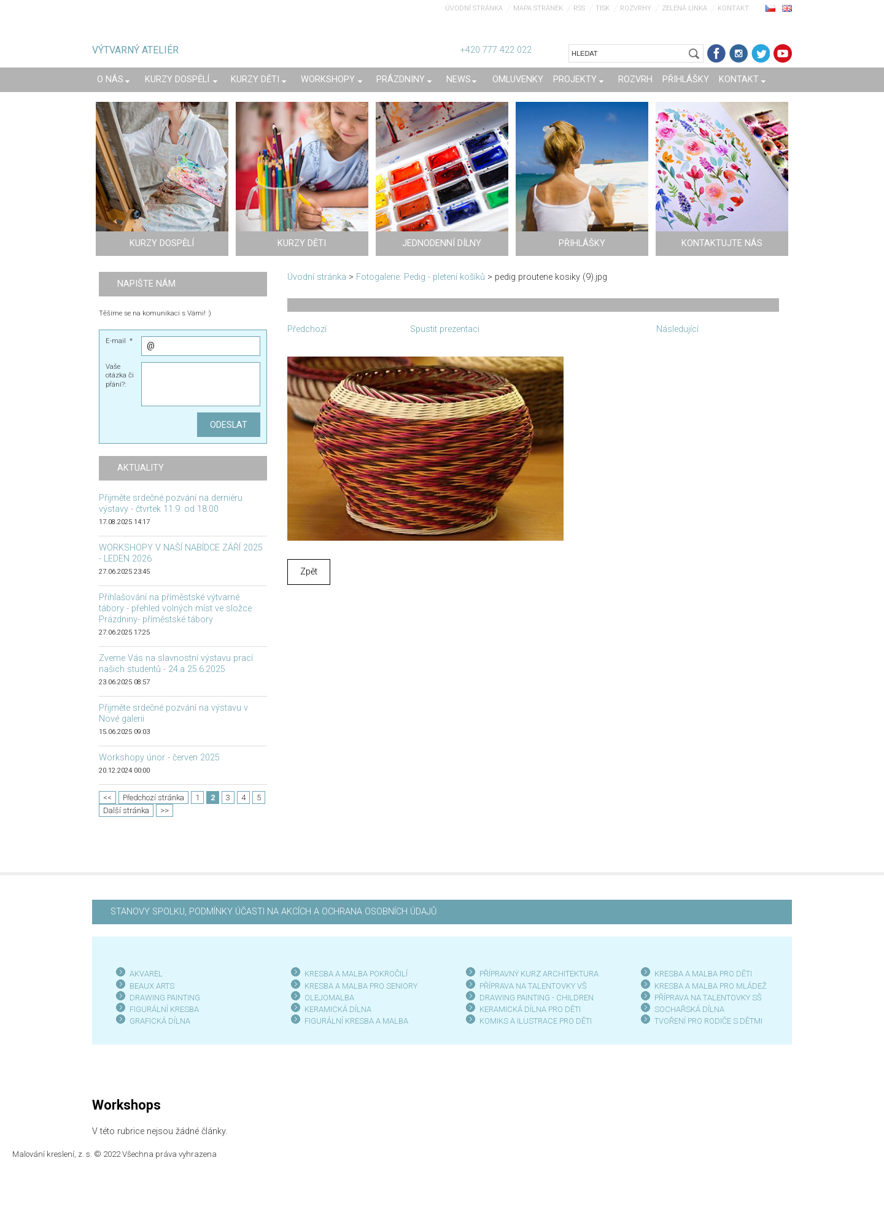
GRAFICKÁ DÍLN (157, 1021)
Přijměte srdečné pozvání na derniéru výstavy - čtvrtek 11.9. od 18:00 (170, 503)
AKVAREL (146, 973)
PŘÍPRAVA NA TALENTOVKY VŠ (533, 986)
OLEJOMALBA (329, 997)
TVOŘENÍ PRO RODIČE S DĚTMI (708, 1021)
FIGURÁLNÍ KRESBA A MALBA (356, 1021)
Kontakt (733, 8)
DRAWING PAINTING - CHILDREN (536, 997)
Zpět (308, 571)
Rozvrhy (635, 8)
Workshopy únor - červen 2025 (159, 757)
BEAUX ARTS (152, 986)
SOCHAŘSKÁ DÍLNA (689, 1009)
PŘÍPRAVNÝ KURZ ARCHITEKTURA (539, 973)
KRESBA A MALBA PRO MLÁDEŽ (710, 986)
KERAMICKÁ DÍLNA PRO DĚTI (530, 1009)
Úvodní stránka (474, 8)
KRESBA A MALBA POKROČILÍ (356, 973)
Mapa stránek (538, 8)
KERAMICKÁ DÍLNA (337, 1009)
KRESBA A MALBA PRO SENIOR (358, 986)
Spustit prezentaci (444, 329)
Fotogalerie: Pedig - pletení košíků (420, 277)
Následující (677, 329)
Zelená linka (684, 8)
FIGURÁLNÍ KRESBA (164, 1009)
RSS (579, 8)
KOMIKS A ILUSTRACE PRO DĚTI (535, 1021)
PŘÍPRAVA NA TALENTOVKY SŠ (708, 997)
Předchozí (307, 329)
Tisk (602, 8)
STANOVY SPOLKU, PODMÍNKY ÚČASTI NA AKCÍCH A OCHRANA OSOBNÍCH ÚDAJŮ (273, 911)
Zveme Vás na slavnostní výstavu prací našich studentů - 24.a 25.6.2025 (176, 663)
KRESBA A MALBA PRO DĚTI (703, 973)
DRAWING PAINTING (165, 997)
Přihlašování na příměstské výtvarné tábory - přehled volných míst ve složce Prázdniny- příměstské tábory (175, 608)
